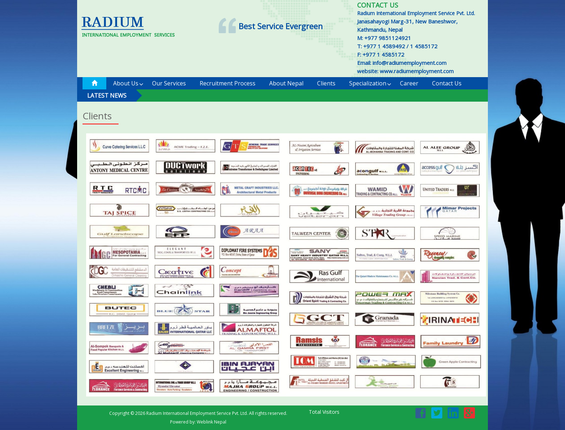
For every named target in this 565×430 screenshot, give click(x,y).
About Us (128, 83)
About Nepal (286, 83)
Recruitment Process (227, 83)
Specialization (370, 83)
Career (409, 83)
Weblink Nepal (211, 422)
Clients (326, 83)
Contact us (447, 83)
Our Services (169, 83)
